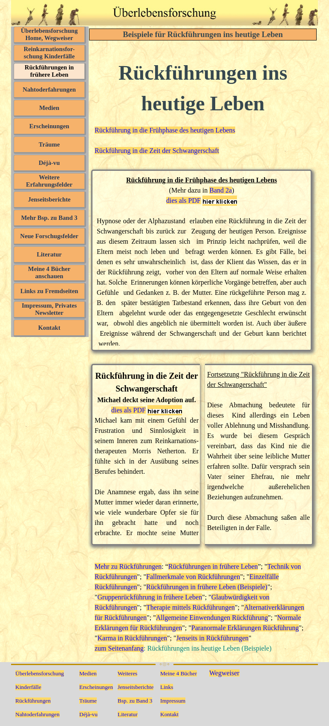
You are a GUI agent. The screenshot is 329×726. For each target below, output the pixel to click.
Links (166, 687)
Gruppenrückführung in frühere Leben (150, 597)
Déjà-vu (49, 162)
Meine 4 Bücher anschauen (49, 272)
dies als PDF (183, 200)
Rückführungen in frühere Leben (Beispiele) (206, 587)
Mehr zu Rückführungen (128, 566)
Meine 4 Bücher (178, 673)
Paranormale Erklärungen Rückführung (245, 627)
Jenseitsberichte (49, 199)
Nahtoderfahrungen (49, 89)
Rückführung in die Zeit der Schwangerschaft (157, 150)
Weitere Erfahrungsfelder (49, 181)
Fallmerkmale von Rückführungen (193, 576)
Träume (49, 144)
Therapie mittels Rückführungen (190, 607)
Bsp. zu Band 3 (135, 700)
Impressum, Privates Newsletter (49, 309)
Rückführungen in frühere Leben (49, 71)
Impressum (172, 700)
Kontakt (49, 327)
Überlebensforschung (39, 673)
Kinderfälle (28, 687)
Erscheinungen (49, 126)
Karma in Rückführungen (132, 638)
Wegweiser (224, 673)
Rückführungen (33, 700)
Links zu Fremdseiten (49, 291)
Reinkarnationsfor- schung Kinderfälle (49, 53)
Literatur (49, 254)
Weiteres (127, 673)
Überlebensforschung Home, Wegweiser (49, 34)
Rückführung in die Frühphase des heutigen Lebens (165, 130)
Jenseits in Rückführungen (212, 638)
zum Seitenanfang (119, 648)
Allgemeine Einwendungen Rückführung (212, 617)
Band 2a (220, 190)
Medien (49, 107)
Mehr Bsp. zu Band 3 (49, 217)
